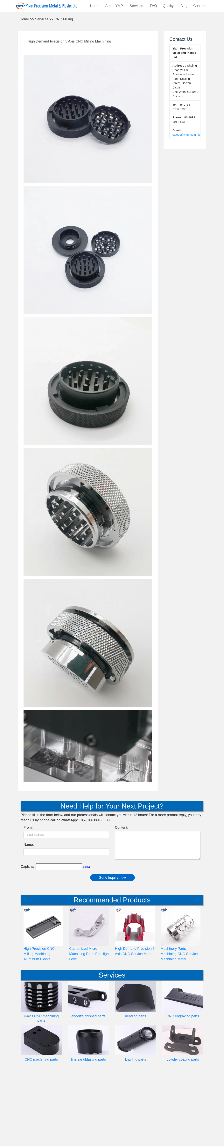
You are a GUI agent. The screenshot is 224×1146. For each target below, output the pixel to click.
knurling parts (135, 1129)
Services (41, 89)
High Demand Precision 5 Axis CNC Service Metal (135, 1020)
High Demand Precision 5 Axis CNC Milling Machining (69, 111)
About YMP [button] (114, 6)
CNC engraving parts (182, 1086)
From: (28, 897)
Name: (29, 914)
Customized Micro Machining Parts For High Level (89, 1023)
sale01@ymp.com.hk (186, 204)
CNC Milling (63, 89)
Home (94, 6)
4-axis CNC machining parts (41, 1088)
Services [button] (137, 6)
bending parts (135, 1086)
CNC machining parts (41, 1129)
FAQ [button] (153, 6)
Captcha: (28, 936)
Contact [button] (199, 6)
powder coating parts (182, 1129)
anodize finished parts (88, 1086)
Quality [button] (169, 6)
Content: (121, 897)
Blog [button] (183, 6)
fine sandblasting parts (88, 1129)
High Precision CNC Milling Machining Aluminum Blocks (39, 1023)
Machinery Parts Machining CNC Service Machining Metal (179, 1023)
